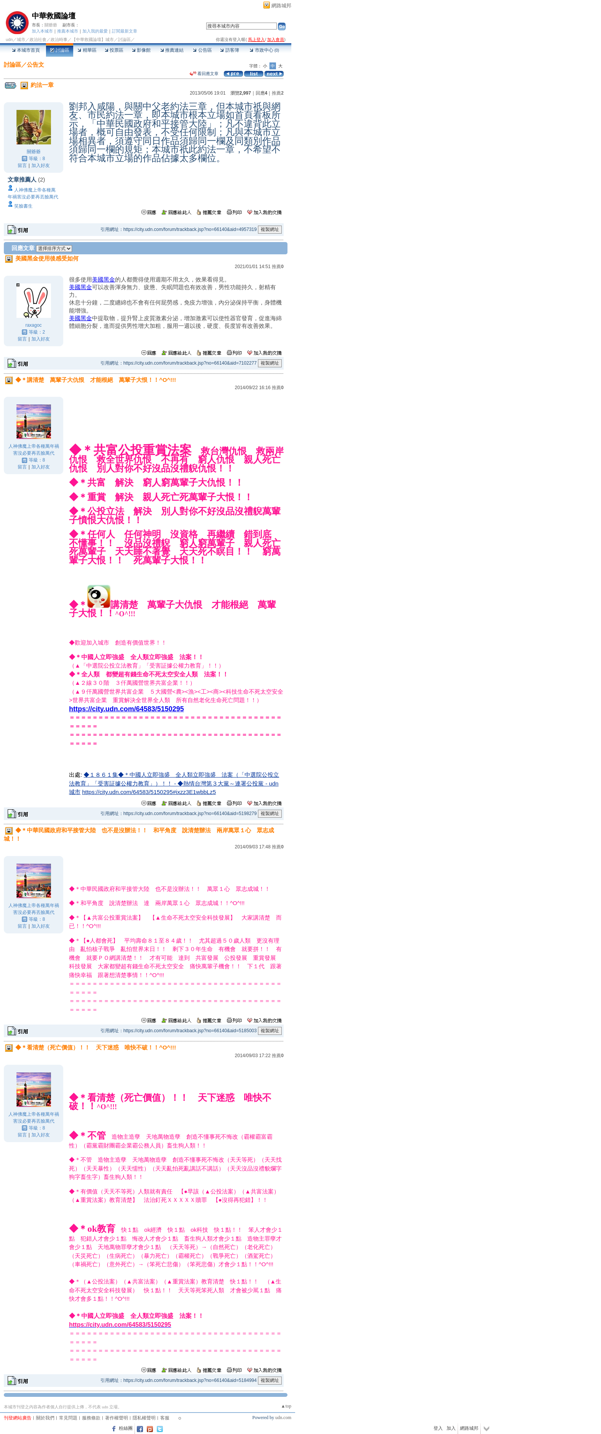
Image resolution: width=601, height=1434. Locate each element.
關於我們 (45, 1418)
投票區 (114, 50)
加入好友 (40, 165)
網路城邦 (281, 5)
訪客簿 (229, 50)
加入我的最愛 (95, 31)
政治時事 (59, 39)
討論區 (59, 50)
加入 (451, 1428)
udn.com (283, 1417)
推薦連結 (172, 50)
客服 (164, 1418)
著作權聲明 (116, 1418)
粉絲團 (126, 1428)
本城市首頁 (26, 50)
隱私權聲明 (144, 1418)
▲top (286, 1406)
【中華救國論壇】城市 (93, 39)
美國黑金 (103, 280)
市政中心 (264, 50)
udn (9, 39)
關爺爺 (50, 25)
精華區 (86, 50)
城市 (21, 39)
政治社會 (38, 39)
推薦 (278, 93)
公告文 (35, 64)
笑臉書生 (23, 206)
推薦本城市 (67, 31)
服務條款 (91, 1418)
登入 (438, 1428)
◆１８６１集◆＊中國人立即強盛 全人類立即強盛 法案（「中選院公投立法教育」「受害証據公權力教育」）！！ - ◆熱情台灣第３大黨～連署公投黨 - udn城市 (174, 783)
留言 (22, 165)
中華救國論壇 (54, 16)
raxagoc (33, 325)
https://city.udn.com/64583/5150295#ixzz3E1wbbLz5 (149, 792)
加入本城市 (42, 31)
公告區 (202, 50)
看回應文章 (204, 73)
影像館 (141, 50)
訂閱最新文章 (124, 31)
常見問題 (68, 1418)
